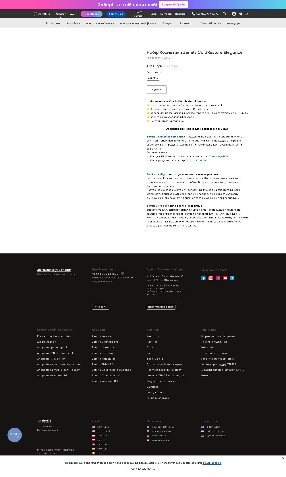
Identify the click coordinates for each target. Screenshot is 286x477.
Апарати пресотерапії (52, 347)
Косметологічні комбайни (54, 336)
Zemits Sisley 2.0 (103, 364)
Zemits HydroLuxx (103, 353)
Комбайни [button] (72, 23)
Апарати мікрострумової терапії (59, 364)
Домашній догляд (211, 23)
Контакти (153, 336)
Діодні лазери (46, 341)
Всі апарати (53, 23)
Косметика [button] (186, 23)
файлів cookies (211, 462)
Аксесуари (233, 23)
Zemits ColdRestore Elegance (166, 136)
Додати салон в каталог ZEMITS (222, 369)
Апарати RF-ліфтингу (51, 358)
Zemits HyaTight (219, 156)
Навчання (207, 347)
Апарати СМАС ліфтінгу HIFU (56, 353)
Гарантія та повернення (217, 358)
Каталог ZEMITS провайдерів (166, 375)
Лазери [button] (166, 23)
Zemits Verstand (102, 336)
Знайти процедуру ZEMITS (218, 364)
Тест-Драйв (155, 358)
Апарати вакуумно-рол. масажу (58, 369)
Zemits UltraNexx (103, 347)
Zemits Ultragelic (158, 205)
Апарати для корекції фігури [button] (137, 23)
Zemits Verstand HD (105, 381)
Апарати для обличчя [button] (99, 23)
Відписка (152, 386)
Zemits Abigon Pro (104, 358)
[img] (194, 14)
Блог (150, 353)
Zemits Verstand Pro (105, 341)
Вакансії (206, 375)
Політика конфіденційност (164, 369)
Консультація (155, 392)
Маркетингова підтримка (218, 336)
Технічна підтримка (214, 341)
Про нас (152, 341)
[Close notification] (283, 458)
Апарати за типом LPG (52, 375)
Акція (150, 347)
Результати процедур (161, 381)
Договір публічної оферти (164, 364)
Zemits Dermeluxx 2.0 (106, 375)
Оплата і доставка (214, 353)
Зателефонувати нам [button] (54, 270)
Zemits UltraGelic (196, 160)
